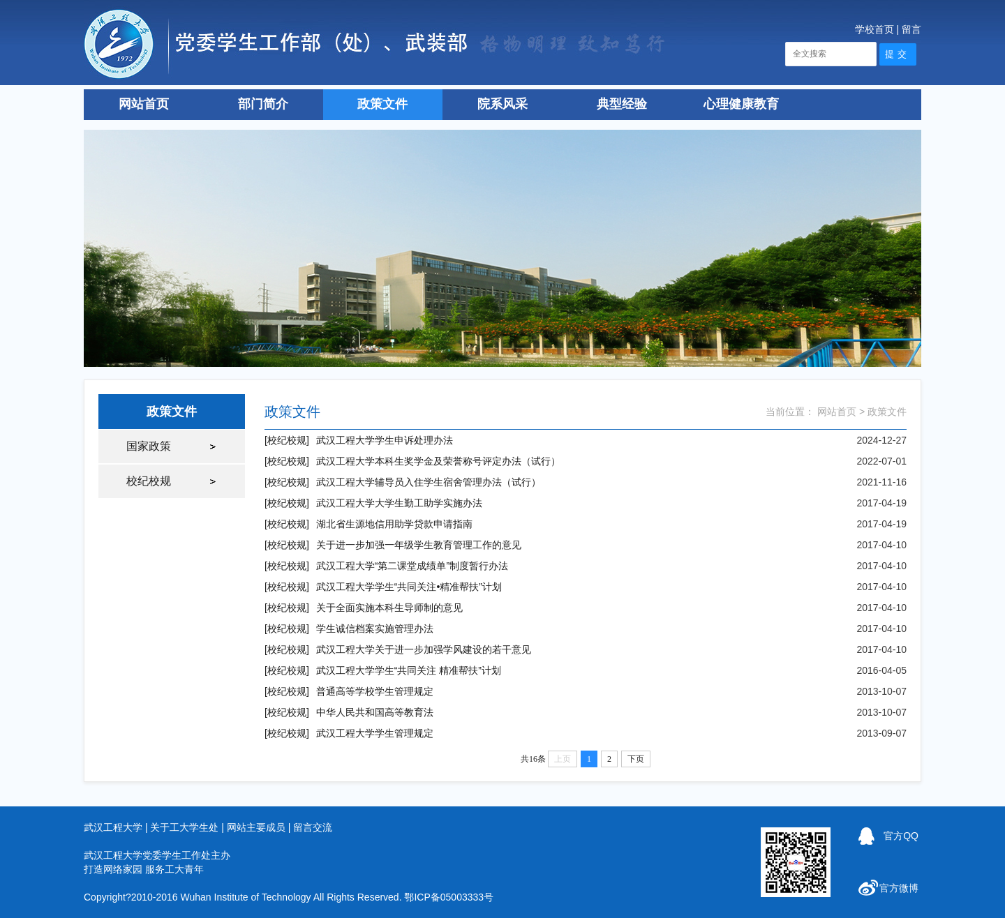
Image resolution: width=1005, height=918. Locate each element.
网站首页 (144, 104)
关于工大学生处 (184, 827)
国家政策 (148, 446)
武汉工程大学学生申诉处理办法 (384, 440)
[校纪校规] (287, 440)
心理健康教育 (741, 104)
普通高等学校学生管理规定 (374, 691)
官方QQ (901, 835)
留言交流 (312, 827)
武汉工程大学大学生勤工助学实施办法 (399, 503)
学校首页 (874, 29)
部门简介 (263, 104)
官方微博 (898, 888)
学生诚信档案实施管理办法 (374, 628)
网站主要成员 (256, 827)
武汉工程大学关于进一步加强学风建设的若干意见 (423, 649)
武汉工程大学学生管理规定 (374, 733)
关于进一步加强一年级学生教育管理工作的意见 (418, 544)
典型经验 (622, 104)
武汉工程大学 (113, 827)
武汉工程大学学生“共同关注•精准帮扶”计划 (409, 586)
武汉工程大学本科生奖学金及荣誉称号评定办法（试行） (438, 461)
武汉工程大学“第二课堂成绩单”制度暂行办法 (412, 565)
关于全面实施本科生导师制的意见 (389, 607)
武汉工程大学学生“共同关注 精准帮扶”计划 (408, 670)
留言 (911, 29)
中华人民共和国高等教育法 (374, 712)
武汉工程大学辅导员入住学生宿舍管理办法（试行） (428, 482)
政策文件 (382, 104)
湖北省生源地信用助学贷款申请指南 (394, 523)
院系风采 (502, 104)
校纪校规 (148, 481)
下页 (635, 759)
